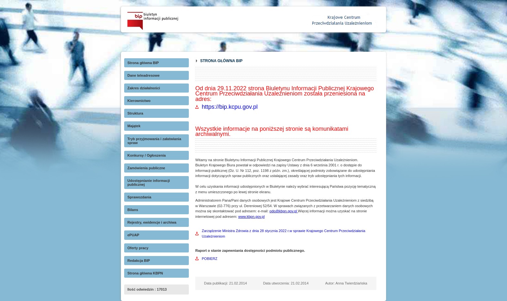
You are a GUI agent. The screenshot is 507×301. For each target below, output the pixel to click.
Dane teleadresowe (143, 75)
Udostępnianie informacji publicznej (148, 182)
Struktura (135, 113)
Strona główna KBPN (145, 273)
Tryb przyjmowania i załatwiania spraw (154, 141)
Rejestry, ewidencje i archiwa (151, 222)
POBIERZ (209, 259)
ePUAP (133, 235)
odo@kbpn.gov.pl (283, 211)
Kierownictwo (139, 101)
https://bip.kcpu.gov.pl (230, 107)
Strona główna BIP (143, 63)
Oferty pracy (137, 248)
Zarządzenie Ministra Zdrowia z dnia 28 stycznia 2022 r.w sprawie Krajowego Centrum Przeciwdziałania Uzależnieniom (283, 233)
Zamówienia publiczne (146, 168)
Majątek (133, 126)
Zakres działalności (143, 88)
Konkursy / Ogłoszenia (146, 155)
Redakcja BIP (138, 260)
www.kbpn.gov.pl (251, 216)
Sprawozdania (139, 197)
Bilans (132, 210)
